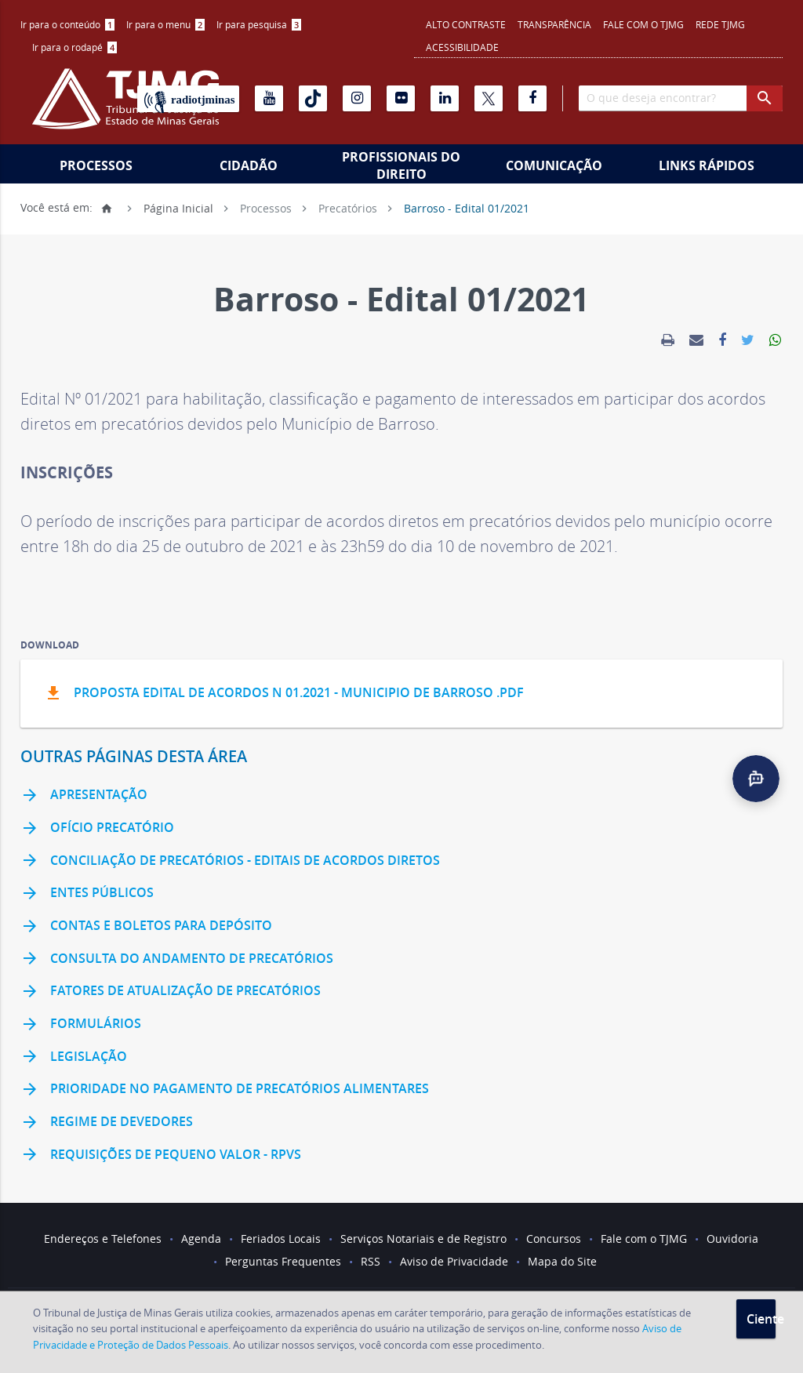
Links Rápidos (706, 165)
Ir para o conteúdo (67, 24)
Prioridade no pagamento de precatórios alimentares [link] (224, 1090)
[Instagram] (357, 98)
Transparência (554, 24)
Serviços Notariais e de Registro (423, 1238)
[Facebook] (532, 98)
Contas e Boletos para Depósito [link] (146, 927)
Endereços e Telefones (103, 1238)
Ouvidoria (732, 1238)
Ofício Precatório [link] (97, 829)
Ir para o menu (165, 24)
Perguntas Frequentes (283, 1261)
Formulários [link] (80, 1025)
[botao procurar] (765, 98)
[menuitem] (67, 24)
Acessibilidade (462, 47)
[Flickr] (401, 98)
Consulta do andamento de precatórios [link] (176, 959)
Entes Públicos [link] (87, 894)
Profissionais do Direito (401, 165)
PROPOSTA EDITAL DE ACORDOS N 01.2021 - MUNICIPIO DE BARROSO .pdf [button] (284, 694)
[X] (488, 98)
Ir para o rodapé (74, 47)
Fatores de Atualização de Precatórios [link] (170, 992)
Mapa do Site (562, 1261)
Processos (96, 165)
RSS (370, 1261)
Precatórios (347, 207)
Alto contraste (466, 24)
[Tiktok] (313, 98)
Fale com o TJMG (643, 24)
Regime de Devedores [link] (106, 1123)
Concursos (553, 1238)
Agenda (201, 1238)
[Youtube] (269, 98)
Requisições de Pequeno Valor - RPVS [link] (160, 1155)
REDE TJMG (720, 24)
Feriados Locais (281, 1238)
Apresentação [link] (83, 796)
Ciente (761, 1319)
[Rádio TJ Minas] (188, 98)
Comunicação (554, 165)
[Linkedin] (445, 98)
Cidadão (249, 165)
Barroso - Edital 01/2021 (466, 207)
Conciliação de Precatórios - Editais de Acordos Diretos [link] (230, 861)
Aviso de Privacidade (454, 1261)
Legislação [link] (73, 1057)
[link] (667, 340)
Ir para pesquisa (258, 24)
